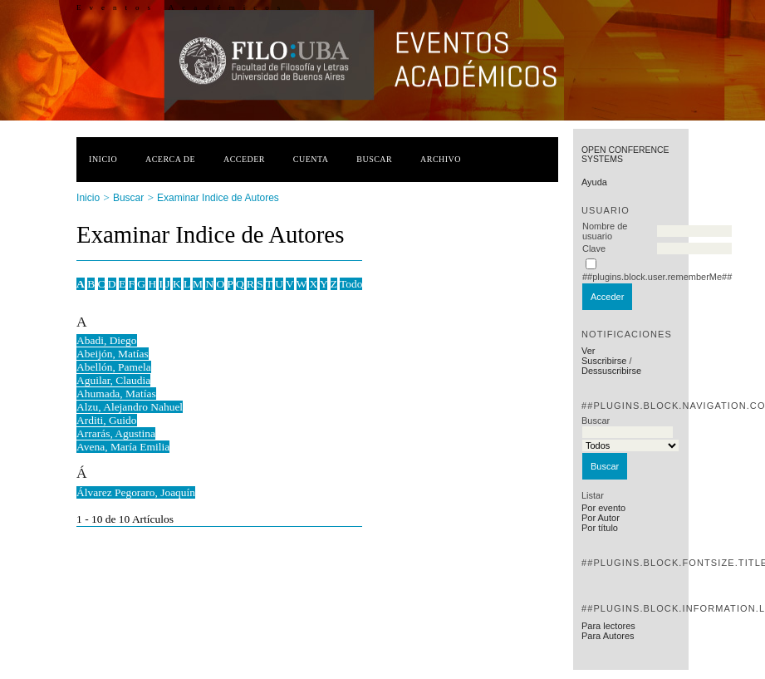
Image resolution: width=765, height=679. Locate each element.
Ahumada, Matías (116, 393)
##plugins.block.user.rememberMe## (657, 277)
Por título (599, 528)
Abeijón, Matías (112, 353)
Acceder (244, 159)
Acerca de (170, 159)
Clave (594, 248)
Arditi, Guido (106, 420)
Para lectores (608, 626)
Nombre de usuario (604, 231)
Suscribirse (603, 361)
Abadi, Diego (106, 340)
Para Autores (608, 636)
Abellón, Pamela (113, 367)
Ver (588, 351)
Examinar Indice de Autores (218, 198)
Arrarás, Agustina (115, 433)
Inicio (103, 159)
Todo (351, 284)
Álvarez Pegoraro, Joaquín (135, 492)
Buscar (374, 159)
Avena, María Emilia (122, 446)
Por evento (603, 508)
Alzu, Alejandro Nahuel (129, 407)
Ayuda (594, 182)
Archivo (440, 159)
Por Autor (600, 518)
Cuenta (311, 159)
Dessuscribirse (611, 371)
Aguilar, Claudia (113, 380)
